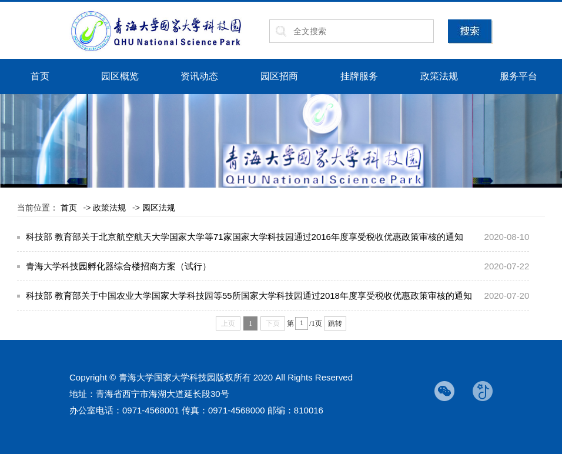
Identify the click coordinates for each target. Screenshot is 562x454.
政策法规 (439, 76)
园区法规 (158, 207)
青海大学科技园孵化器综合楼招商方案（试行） (118, 266)
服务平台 (518, 76)
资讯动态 (199, 76)
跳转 (335, 323)
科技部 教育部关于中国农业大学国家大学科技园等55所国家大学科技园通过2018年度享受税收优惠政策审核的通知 (249, 296)
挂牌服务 (359, 76)
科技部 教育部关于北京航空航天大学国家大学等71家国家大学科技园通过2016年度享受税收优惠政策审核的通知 (244, 237)
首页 (40, 76)
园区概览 (120, 76)
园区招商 (279, 76)
